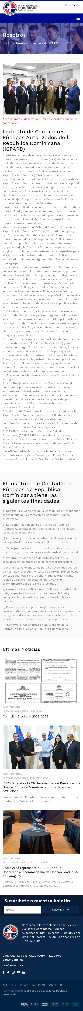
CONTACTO (54, 985)
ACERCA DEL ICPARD (16, 985)
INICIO (70, 5)
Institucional (12, 707)
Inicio (7, 43)
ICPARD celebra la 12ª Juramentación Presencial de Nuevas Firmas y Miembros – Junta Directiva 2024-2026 (41, 787)
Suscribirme (60, 909)
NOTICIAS (38, 985)
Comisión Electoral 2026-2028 (25, 716)
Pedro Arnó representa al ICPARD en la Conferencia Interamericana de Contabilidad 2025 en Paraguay (40, 872)
